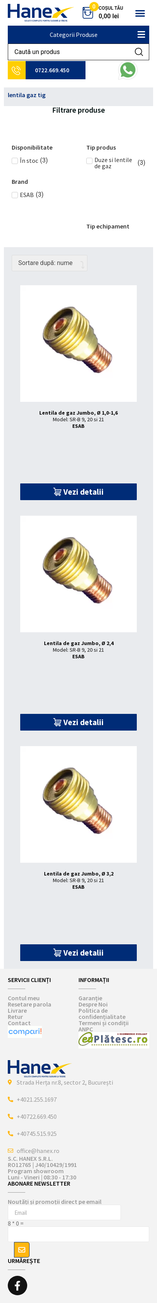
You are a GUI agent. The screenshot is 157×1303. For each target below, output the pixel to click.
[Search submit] (139, 52)
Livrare (17, 1010)
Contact (19, 1023)
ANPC (85, 1029)
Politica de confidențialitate (102, 1013)
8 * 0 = (16, 1223)
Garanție (90, 998)
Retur (15, 1016)
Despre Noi (93, 1004)
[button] (140, 13)
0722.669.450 (52, 70)
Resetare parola (29, 1004)
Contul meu (24, 998)
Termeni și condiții (103, 1023)
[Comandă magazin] (49, 263)
